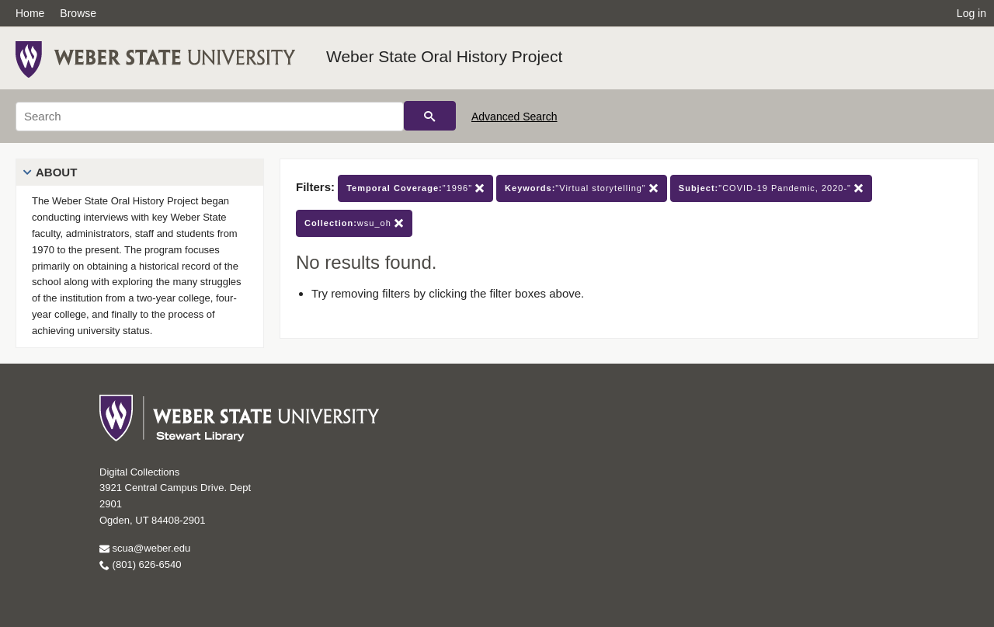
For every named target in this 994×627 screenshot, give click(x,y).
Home (30, 13)
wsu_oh (354, 223)
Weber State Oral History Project (444, 56)
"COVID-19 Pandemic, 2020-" (771, 188)
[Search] (210, 116)
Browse (78, 13)
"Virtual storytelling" (582, 188)
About (56, 172)
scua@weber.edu (144, 548)
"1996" (415, 188)
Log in (971, 13)
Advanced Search (514, 116)
